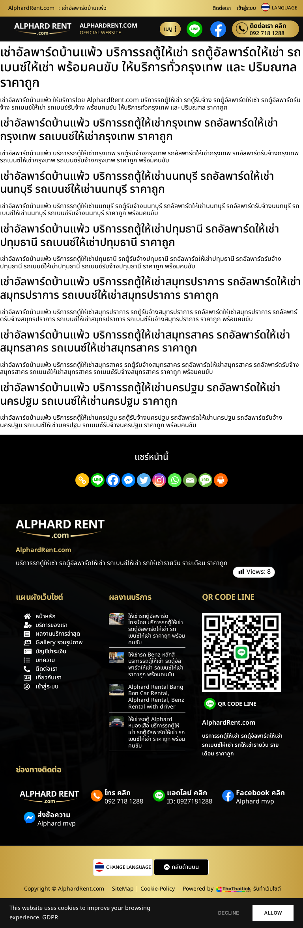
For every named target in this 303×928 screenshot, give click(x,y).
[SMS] (205, 480)
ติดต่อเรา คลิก (268, 26)
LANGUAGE (284, 7)
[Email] (190, 480)
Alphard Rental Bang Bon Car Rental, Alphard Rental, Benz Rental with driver (156, 697)
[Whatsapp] (174, 480)
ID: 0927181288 (189, 801)
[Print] (221, 480)
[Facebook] (113, 480)
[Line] (98, 480)
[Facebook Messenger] (128, 480)
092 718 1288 (267, 33)
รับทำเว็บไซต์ (267, 889)
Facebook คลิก (260, 793)
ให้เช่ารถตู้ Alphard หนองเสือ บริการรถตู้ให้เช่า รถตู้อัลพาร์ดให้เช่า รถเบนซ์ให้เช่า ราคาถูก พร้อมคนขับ (156, 732)
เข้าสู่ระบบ (246, 8)
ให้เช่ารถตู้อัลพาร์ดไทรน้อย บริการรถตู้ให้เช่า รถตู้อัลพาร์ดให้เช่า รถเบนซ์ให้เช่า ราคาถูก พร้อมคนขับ (156, 629)
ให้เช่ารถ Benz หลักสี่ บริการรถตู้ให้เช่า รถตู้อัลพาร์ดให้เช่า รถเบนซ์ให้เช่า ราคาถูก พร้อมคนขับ (155, 665)
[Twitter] (144, 480)
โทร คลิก (118, 793)
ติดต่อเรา (222, 8)
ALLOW (271, 913)
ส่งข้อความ (54, 815)
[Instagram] (159, 480)
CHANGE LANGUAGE (128, 867)
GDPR (50, 917)
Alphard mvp (255, 801)
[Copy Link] (82, 480)
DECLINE (222, 913)
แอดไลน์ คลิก (187, 793)
